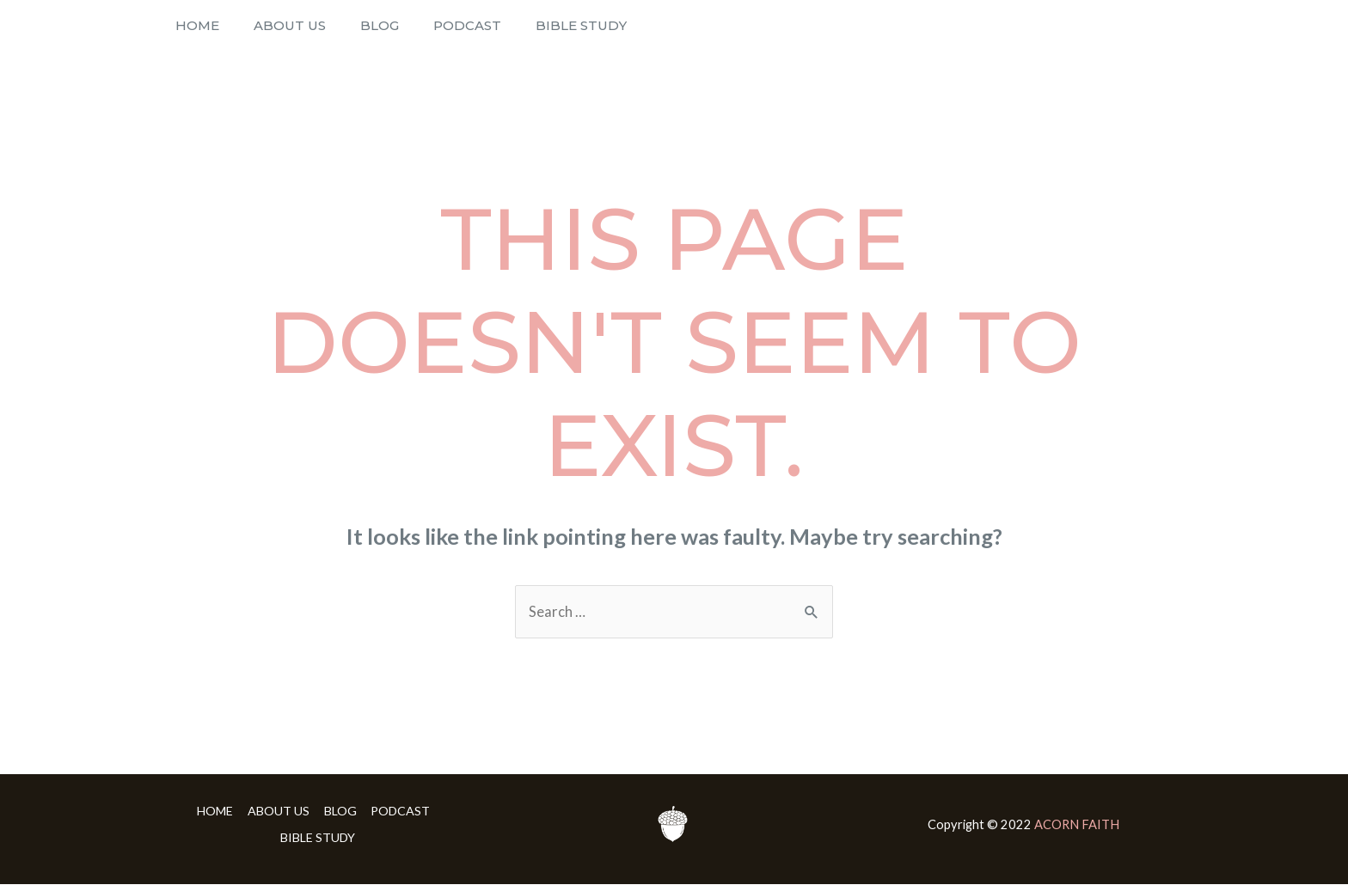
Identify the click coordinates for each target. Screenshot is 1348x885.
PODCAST (424, 25)
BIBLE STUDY (525, 25)
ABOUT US (272, 25)
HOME (193, 25)
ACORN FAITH (1076, 825)
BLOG (349, 25)
